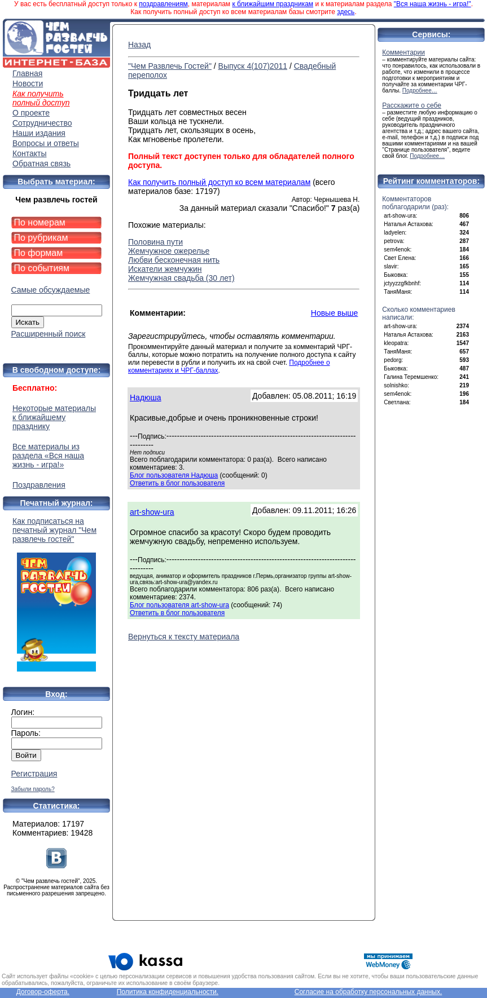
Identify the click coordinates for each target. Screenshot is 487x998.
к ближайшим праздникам (272, 4)
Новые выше (334, 312)
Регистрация (34, 773)
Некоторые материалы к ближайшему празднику (54, 417)
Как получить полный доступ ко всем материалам (219, 182)
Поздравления (38, 484)
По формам (38, 253)
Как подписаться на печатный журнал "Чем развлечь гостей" (56, 594)
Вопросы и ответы (45, 143)
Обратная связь (41, 163)
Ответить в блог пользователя (177, 483)
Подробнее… (419, 90)
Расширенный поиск (48, 333)
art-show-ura (152, 511)
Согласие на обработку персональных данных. (368, 992)
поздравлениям (163, 4)
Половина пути (155, 241)
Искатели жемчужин (165, 268)
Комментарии (403, 52)
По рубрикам (41, 237)
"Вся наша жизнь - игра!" (432, 4)
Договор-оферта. (42, 992)
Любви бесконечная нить (174, 259)
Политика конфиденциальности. (167, 992)
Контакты (29, 153)
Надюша (145, 397)
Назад (139, 44)
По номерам (39, 222)
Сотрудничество (42, 122)
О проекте (31, 112)
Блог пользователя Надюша (174, 475)
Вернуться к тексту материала (183, 636)
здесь (345, 12)
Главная (27, 73)
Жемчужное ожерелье (168, 250)
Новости (27, 83)
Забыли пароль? (33, 789)
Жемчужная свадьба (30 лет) (181, 277)
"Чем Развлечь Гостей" (170, 65)
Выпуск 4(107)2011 (252, 65)
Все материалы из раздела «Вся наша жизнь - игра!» (48, 455)
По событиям (42, 268)
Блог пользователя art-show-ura (179, 605)
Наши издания (38, 133)
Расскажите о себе (411, 105)
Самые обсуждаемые (50, 289)
